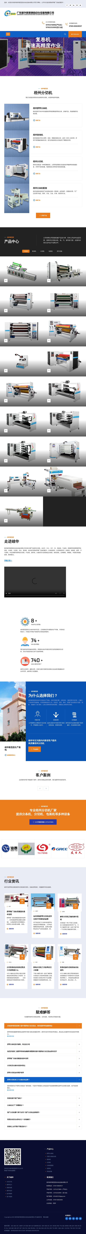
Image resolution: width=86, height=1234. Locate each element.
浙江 (48, 1225)
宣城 (42, 1228)
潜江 (17, 1225)
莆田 (56, 1228)
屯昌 (10, 1228)
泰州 (43, 1225)
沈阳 (15, 1228)
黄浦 (46, 1225)
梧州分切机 (38, 161)
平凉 (61, 1225)
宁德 (71, 1228)
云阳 (45, 1228)
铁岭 (15, 1225)
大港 (65, 1228)
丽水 (63, 1228)
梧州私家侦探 (14, 1230)
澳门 (51, 1225)
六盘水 (59, 1228)
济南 (78, 1225)
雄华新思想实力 (10, 755)
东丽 (79, 1228)
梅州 (30, 1225)
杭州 (32, 1225)
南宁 (21, 1228)
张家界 (21, 1225)
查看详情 (10, 1036)
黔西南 (67, 1225)
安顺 (70, 1225)
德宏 (12, 1228)
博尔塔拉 (33, 1228)
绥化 (68, 1228)
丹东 (26, 1228)
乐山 (7, 1228)
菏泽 (76, 1228)
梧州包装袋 (29, 1230)
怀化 (48, 1228)
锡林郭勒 (36, 1225)
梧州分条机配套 (40, 188)
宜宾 (12, 1225)
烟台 (63, 1225)
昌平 (18, 1228)
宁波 (53, 1228)
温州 (73, 1225)
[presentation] (40, 788)
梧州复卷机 (38, 135)
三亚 (37, 1228)
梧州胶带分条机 (40, 108)
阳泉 (27, 1225)
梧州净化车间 (35, 1230)
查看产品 (36, 120)
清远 (39, 1228)
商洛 (58, 1225)
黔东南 (54, 1225)
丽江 (40, 1225)
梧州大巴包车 (21, 1230)
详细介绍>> (8, 560)
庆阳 (50, 1228)
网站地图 (45, 1217)
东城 (29, 1228)
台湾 (24, 1225)
